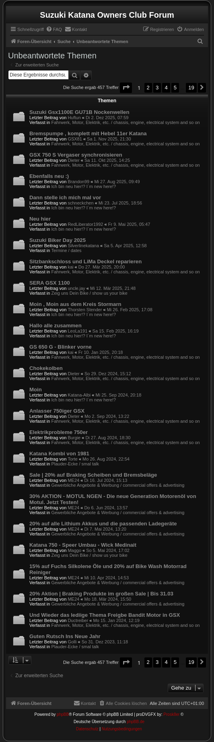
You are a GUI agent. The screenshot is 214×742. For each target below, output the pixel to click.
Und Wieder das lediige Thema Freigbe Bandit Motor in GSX (104, 615)
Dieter (73, 160)
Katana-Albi (79, 395)
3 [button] (157, 88)
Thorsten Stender (85, 309)
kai (70, 267)
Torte (72, 459)
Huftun (74, 117)
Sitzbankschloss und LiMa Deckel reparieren (85, 261)
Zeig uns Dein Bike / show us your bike (89, 293)
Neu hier (40, 219)
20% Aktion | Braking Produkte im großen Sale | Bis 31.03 (101, 594)
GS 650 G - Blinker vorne (60, 347)
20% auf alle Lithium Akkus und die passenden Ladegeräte (103, 524)
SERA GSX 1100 (49, 283)
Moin (35, 390)
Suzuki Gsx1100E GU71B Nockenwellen (79, 112)
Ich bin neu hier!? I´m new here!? (83, 186)
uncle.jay (76, 288)
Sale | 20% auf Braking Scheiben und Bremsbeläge (93, 475)
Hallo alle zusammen (55, 325)
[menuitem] (54, 29)
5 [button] (175, 88)
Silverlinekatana (83, 245)
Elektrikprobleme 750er (58, 432)
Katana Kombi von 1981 (59, 454)
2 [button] (148, 88)
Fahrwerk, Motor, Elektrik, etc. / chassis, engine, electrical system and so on (125, 122)
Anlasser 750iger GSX (56, 411)
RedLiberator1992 (85, 224)
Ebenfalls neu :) (49, 176)
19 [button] (191, 88)
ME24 (73, 480)
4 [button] (166, 88)
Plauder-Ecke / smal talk (75, 463)
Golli (72, 641)
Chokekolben (46, 368)
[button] (126, 88)
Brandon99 (78, 181)
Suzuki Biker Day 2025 (57, 240)
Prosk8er (171, 714)
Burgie (74, 437)
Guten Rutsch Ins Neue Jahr (65, 636)
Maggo (74, 550)
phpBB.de (135, 721)
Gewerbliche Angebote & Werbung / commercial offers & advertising (117, 485)
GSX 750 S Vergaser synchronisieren (75, 155)
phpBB (63, 714)
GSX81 (75, 138)
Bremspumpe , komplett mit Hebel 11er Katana (88, 133)
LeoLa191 (77, 331)
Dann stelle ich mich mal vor (65, 197)
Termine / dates (66, 250)
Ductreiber (78, 620)
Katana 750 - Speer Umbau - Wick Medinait (82, 545)
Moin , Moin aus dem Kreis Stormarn (75, 304)
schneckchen (80, 202)
